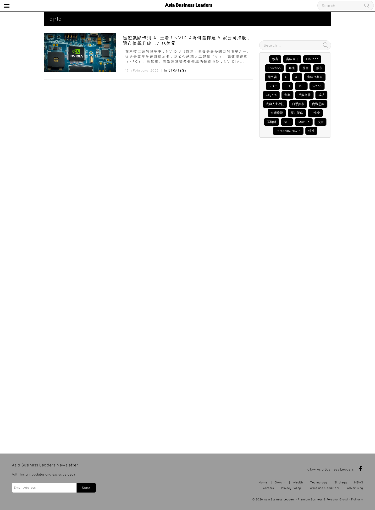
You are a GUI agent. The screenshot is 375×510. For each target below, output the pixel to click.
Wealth (298, 482)
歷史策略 (297, 113)
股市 (319, 68)
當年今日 (292, 59)
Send (86, 488)
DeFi (301, 86)
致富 (275, 59)
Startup (304, 122)
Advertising (355, 487)
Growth (280, 482)
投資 (320, 122)
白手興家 (298, 104)
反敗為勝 (304, 95)
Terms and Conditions (324, 487)
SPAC (273, 86)
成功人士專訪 (275, 104)
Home (263, 482)
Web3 (317, 86)
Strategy (177, 70)
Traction (274, 68)
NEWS (358, 482)
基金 (305, 68)
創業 (287, 95)
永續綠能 (276, 113)
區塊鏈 (271, 122)
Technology (318, 482)
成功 (321, 95)
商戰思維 (318, 104)
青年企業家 (315, 77)
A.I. (297, 77)
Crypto (271, 95)
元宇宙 (272, 77)
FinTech (312, 59)
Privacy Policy (291, 487)
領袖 (311, 131)
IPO (287, 86)
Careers (268, 487)
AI (286, 77)
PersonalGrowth (288, 131)
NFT (287, 122)
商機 (291, 68)
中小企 (315, 113)
